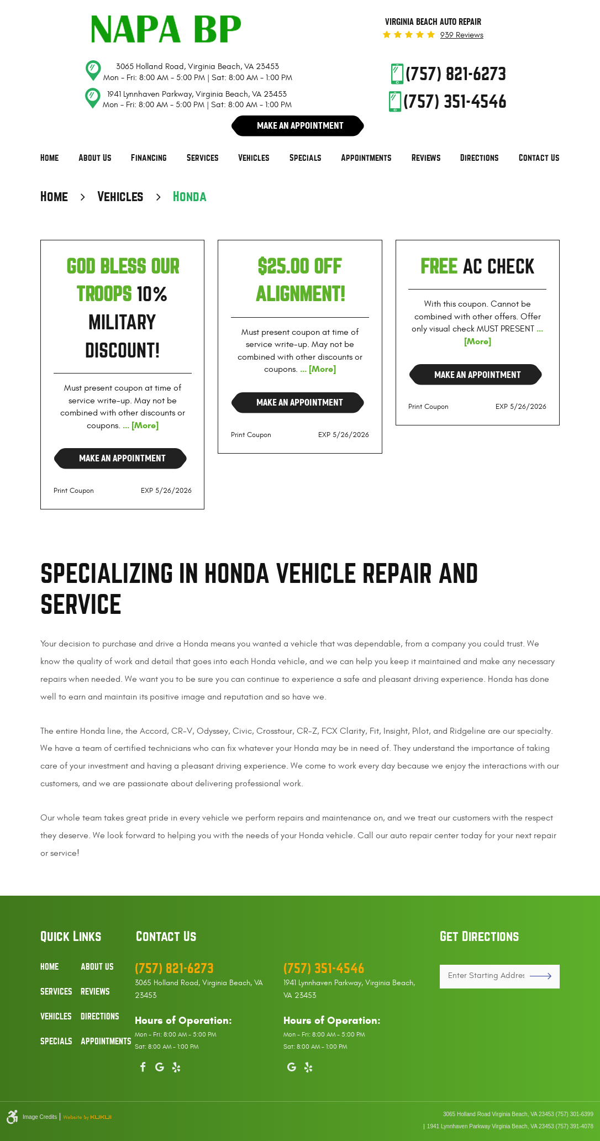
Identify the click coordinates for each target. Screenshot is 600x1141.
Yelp (176, 1065)
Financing (149, 158)
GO (536, 976)
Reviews (426, 158)
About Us (95, 158)
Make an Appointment (122, 458)
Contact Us (539, 158)
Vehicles (254, 158)
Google (159, 1065)
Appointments (366, 158)
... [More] (139, 425)
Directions (479, 158)
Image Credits (40, 1117)
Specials (306, 158)
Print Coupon (74, 490)
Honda (190, 196)
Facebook (143, 1065)
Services (203, 158)
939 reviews (461, 35)
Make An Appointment (300, 125)
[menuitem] (49, 158)
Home (49, 158)
